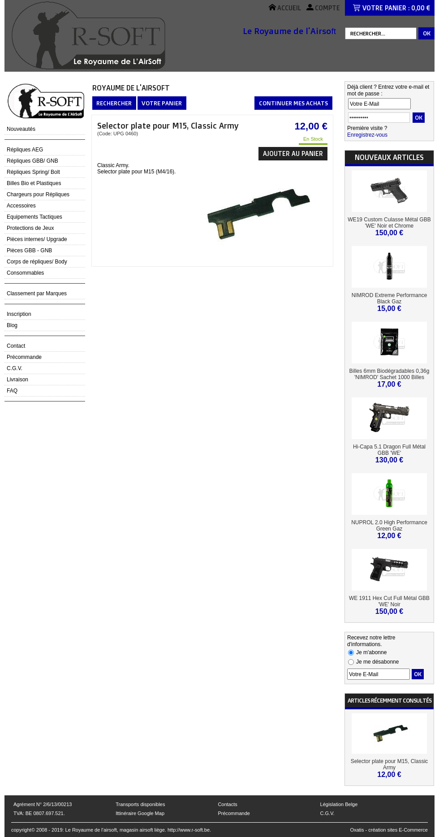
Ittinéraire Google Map (140, 813)
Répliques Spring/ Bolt (33, 172)
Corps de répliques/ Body (37, 262)
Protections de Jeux (30, 228)
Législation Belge (339, 804)
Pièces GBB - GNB (29, 250)
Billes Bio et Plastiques (34, 183)
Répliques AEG (25, 150)
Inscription (19, 314)
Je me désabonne (377, 662)
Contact (16, 346)
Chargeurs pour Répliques (38, 194)
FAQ (12, 391)
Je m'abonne (371, 652)
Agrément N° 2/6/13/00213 (42, 804)
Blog (12, 325)
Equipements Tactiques (34, 217)
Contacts (227, 804)
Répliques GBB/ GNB (32, 161)
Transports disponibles (140, 804)
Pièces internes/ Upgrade (37, 239)
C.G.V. (14, 368)
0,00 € (420, 8)
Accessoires (21, 206)
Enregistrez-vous (367, 135)
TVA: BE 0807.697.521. (39, 813)
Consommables (25, 273)
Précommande (24, 357)
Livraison (17, 379)
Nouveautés (21, 129)
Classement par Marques (37, 293)
